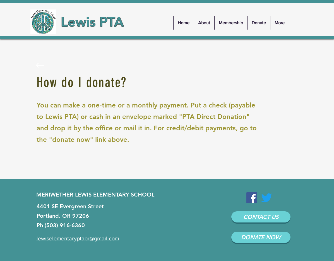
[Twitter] (266, 197)
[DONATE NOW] (260, 237)
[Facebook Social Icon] (251, 197)
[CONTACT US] (260, 216)
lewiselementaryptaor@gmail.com (78, 238)
